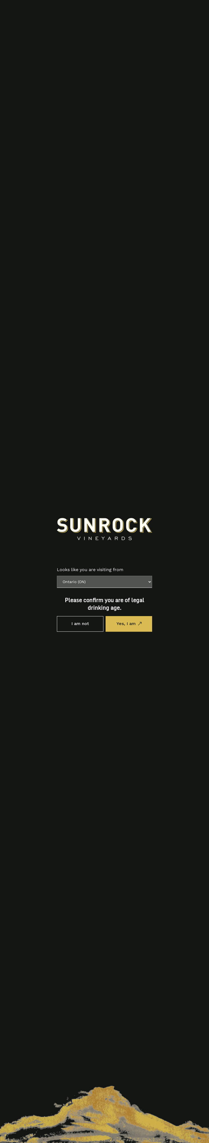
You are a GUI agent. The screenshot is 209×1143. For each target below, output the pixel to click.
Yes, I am (126, 623)
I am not (80, 623)
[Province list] (104, 582)
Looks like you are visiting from (90, 569)
